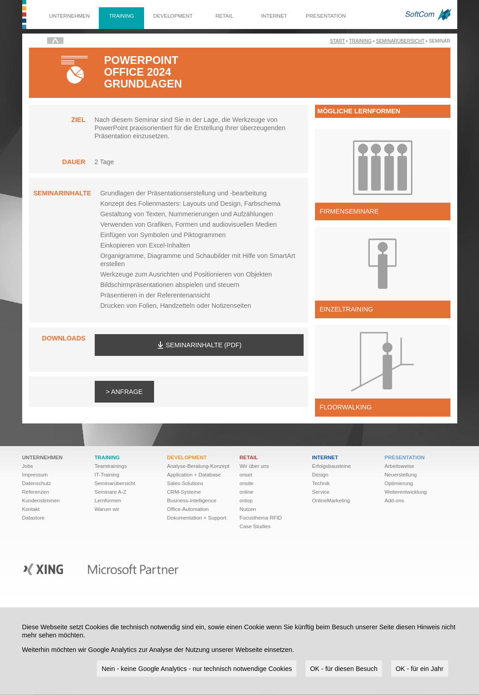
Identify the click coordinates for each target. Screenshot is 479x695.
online (247, 492)
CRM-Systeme (184, 492)
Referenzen (35, 492)
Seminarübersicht (400, 41)
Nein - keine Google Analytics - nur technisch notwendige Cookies (197, 668)
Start (337, 41)
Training (121, 16)
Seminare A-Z (110, 492)
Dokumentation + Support (197, 517)
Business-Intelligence (192, 500)
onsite (247, 483)
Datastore (33, 517)
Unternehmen (69, 16)
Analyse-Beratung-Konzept (198, 466)
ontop (246, 500)
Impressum (35, 474)
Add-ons (394, 500)
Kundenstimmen (41, 500)
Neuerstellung (401, 474)
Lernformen (108, 500)
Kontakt (31, 509)
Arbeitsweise (399, 466)
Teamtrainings (111, 466)
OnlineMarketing (331, 500)
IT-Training (107, 474)
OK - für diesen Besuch (343, 668)
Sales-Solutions (185, 483)
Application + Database (194, 474)
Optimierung (399, 483)
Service (320, 492)
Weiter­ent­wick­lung (406, 492)
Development (173, 16)
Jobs (27, 466)
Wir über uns (254, 466)
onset (246, 474)
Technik (321, 483)
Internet (274, 16)
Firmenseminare (348, 211)
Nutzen (248, 509)
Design (320, 474)
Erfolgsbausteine (331, 466)
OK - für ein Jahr (420, 668)
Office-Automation (188, 509)
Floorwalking (345, 407)
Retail (224, 16)
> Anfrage (124, 391)
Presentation (326, 16)
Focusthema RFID (261, 517)
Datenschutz (36, 483)
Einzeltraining (346, 309)
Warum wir (107, 509)
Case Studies (255, 526)
